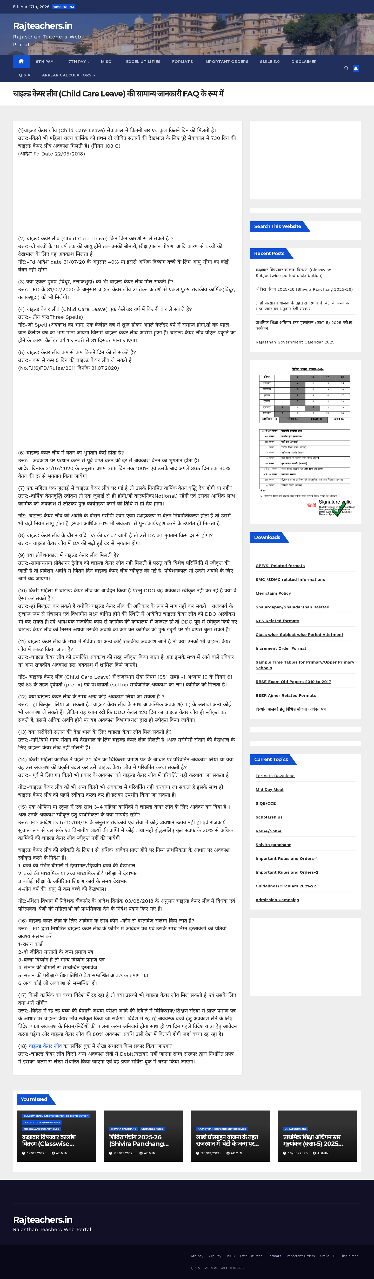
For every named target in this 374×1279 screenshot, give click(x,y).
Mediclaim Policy (273, 593)
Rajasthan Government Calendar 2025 (295, 342)
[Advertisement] (127, 198)
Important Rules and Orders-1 (287, 858)
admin (60, 1153)
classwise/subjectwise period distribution (56, 1115)
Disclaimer (304, 61)
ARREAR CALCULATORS (67, 75)
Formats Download (275, 775)
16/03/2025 (298, 1153)
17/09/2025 (37, 1153)
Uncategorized (152, 1128)
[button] (346, 68)
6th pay (45, 61)
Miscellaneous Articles (41, 1128)
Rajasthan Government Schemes (222, 1128)
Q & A (25, 75)
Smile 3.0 (270, 61)
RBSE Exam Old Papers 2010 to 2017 (293, 681)
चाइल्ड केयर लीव (45, 1046)
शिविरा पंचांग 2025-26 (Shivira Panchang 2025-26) (304, 289)
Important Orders (226, 61)
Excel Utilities (143, 61)
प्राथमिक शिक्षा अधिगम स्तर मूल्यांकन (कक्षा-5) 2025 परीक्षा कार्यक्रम (311, 1143)
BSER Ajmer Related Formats (286, 695)
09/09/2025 (125, 1153)
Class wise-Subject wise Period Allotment (299, 634)
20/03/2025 (212, 1153)
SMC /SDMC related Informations (290, 579)
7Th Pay (77, 61)
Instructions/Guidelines (42, 1122)
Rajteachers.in (42, 25)
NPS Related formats (277, 620)
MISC (107, 61)
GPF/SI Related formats (280, 565)
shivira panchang (123, 1128)
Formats (182, 61)
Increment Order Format (281, 648)
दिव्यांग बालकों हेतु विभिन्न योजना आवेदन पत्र (291, 709)
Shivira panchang (273, 844)
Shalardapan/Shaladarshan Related (292, 607)
